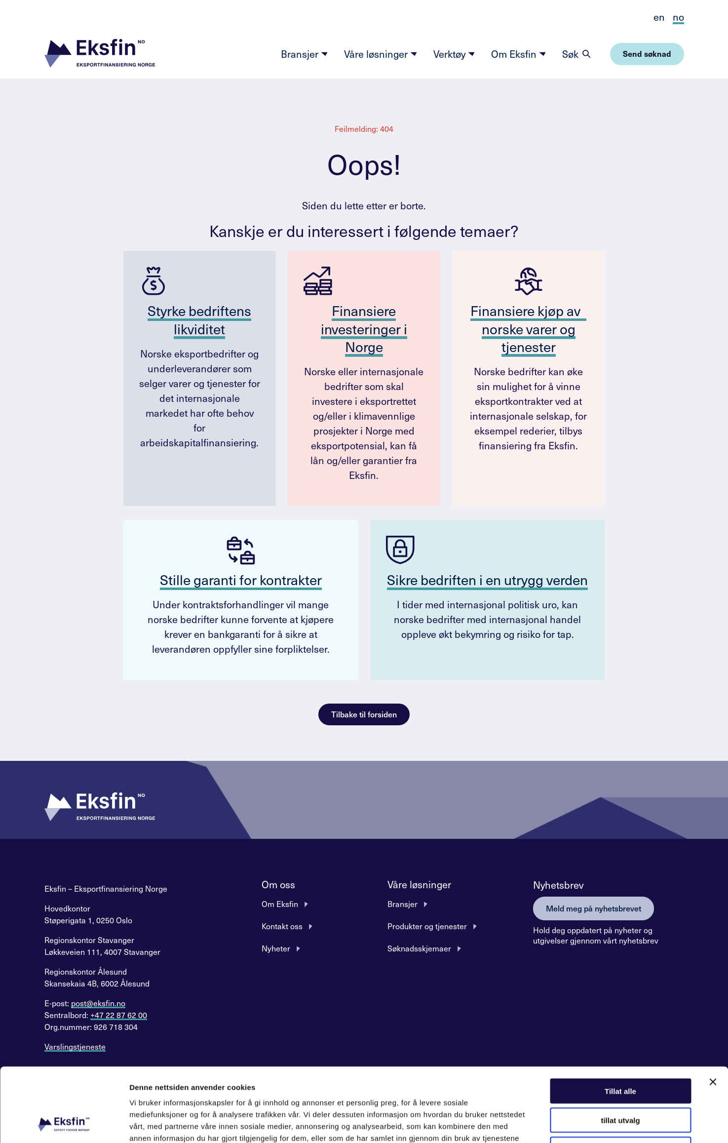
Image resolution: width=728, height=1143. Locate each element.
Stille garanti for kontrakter (241, 579)
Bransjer (304, 53)
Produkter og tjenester (427, 926)
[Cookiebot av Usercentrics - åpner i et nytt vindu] (64, 1123)
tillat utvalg (620, 1051)
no (678, 16)
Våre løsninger (381, 53)
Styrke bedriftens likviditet (199, 319)
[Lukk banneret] (712, 1012)
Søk (570, 53)
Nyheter (276, 948)
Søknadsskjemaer (419, 948)
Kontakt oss (282, 926)
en (659, 16)
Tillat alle (620, 1022)
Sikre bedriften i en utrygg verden (487, 579)
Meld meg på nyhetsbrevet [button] (593, 908)
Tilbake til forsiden (364, 714)
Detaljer (525, 1123)
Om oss (278, 884)
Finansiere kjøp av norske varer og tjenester (528, 328)
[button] (99, 54)
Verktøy (454, 53)
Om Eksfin (518, 53)
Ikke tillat (620, 1080)
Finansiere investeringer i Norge (364, 328)
